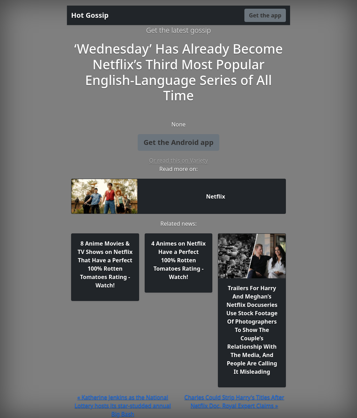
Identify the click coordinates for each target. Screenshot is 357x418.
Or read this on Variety (178, 160)
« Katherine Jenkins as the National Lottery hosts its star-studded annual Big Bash (123, 405)
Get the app (265, 15)
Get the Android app (179, 142)
